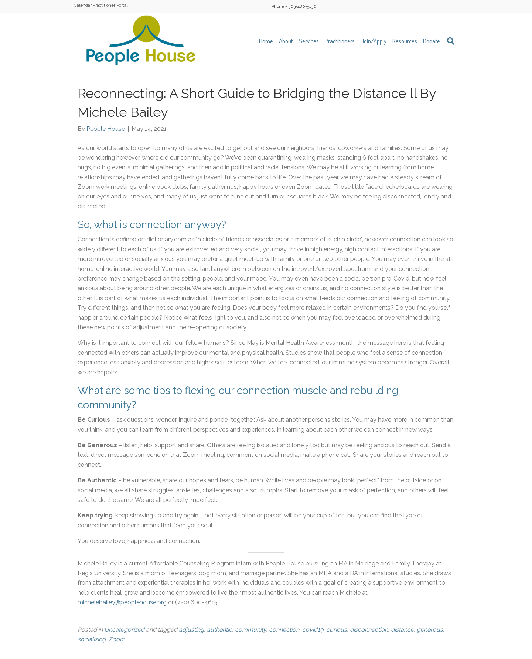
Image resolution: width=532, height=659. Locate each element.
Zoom (117, 639)
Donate (431, 41)
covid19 (312, 629)
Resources (404, 41)
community (250, 629)
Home (266, 41)
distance (402, 629)
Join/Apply (373, 41)
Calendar (83, 5)
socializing (92, 639)
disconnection (369, 629)
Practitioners (340, 41)
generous (430, 629)
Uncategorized (124, 629)
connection (284, 629)
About (286, 41)
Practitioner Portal (110, 5)
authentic (219, 629)
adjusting (191, 629)
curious (336, 629)
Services (309, 41)
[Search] (448, 41)
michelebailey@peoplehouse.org (122, 602)
